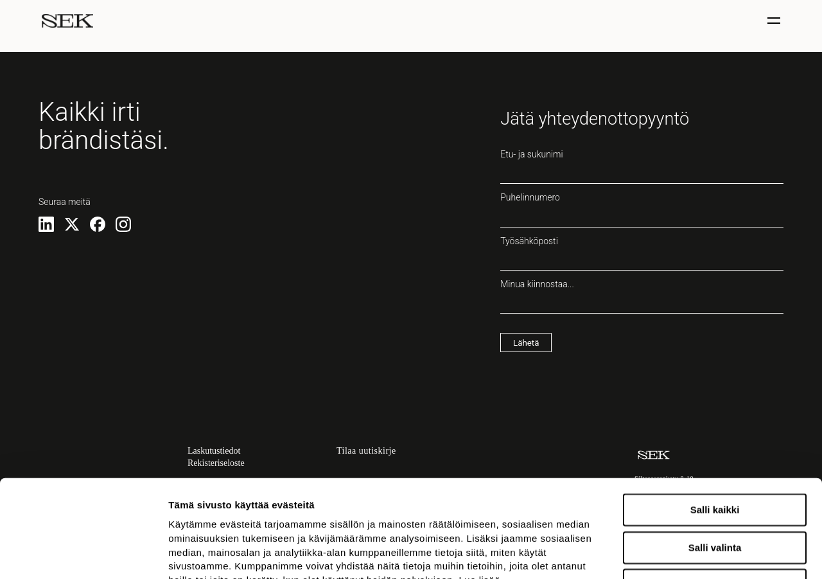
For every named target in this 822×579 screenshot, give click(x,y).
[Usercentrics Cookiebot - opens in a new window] (83, 554)
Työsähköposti (641, 253)
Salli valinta (715, 455)
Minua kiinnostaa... (641, 296)
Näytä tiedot (687, 553)
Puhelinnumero (641, 209)
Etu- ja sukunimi (641, 166)
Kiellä (715, 493)
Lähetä (526, 343)
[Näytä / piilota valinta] (775, 21)
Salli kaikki (715, 418)
